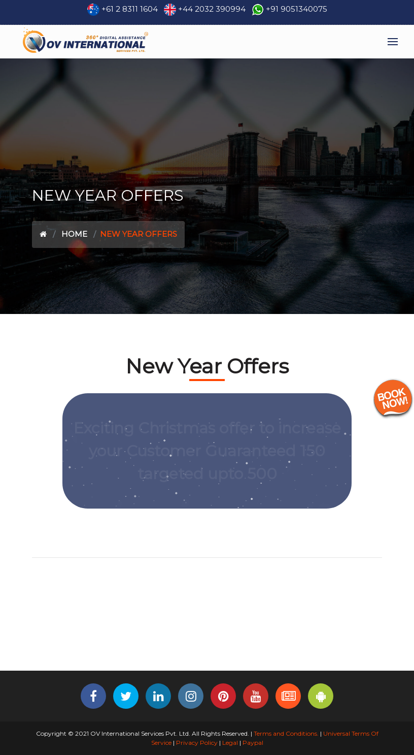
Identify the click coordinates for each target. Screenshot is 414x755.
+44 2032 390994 (212, 9)
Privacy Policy (197, 742)
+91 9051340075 (296, 9)
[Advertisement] (207, 637)
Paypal (253, 742)
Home (74, 234)
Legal (230, 742)
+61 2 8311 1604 (129, 9)
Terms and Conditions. (285, 733)
